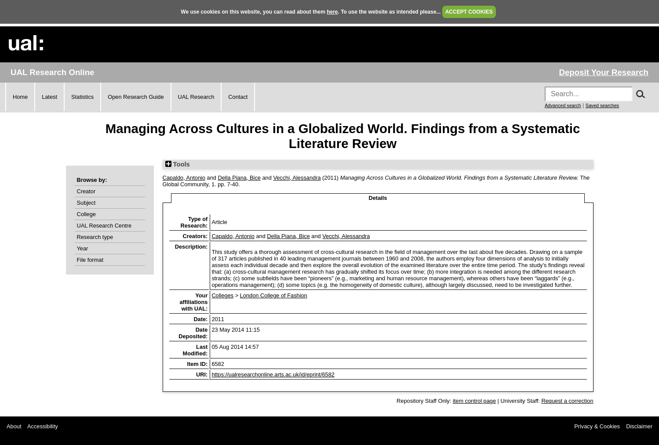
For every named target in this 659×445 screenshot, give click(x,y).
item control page (474, 401)
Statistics (82, 97)
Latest (49, 97)
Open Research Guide (136, 97)
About (14, 426)
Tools (177, 164)
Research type (95, 237)
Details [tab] (378, 198)
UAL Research (196, 97)
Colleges (222, 295)
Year (82, 248)
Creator (86, 191)
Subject (86, 202)
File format (90, 260)
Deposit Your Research (603, 72)
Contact (238, 97)
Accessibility (42, 426)
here (332, 12)
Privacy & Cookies (597, 426)
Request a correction (567, 401)
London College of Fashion (273, 295)
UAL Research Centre (104, 225)
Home (20, 97)
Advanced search (563, 105)
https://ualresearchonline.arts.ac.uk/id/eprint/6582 (273, 374)
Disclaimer (639, 426)
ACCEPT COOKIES (469, 12)
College (86, 214)
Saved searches (602, 105)
